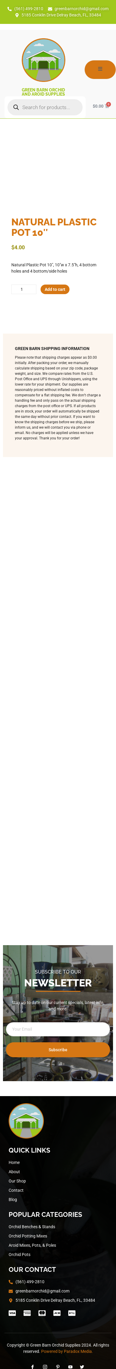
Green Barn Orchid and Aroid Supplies (43, 92)
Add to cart (55, 289)
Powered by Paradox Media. (67, 1351)
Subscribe (58, 1049)
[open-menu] (100, 69)
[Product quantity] (23, 289)
